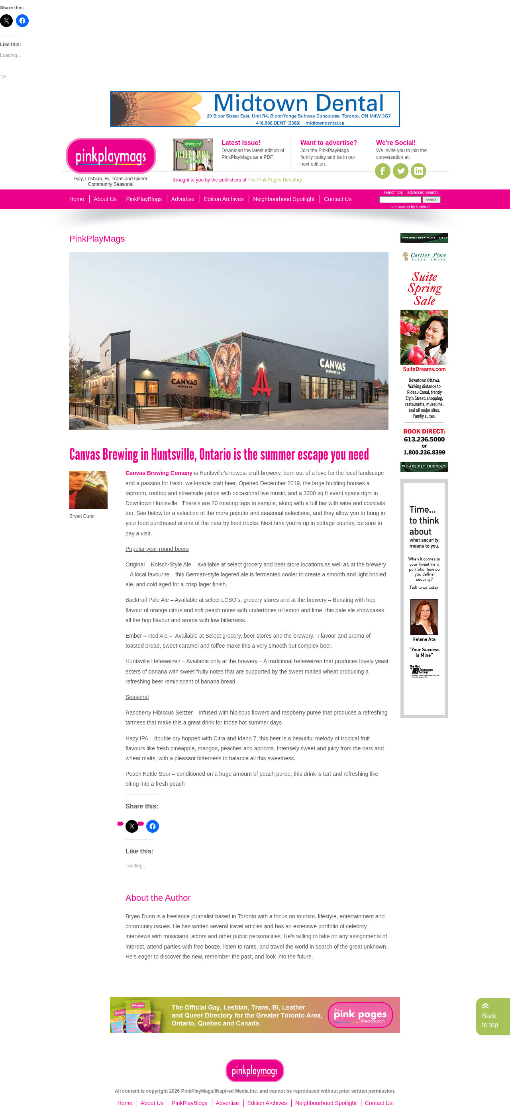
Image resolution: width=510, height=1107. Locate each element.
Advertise (182, 199)
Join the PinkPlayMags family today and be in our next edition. (327, 157)
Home (76, 199)
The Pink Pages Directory (275, 180)
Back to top (490, 1020)
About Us (105, 199)
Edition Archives (224, 199)
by (420, 207)
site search (400, 207)
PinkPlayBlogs (144, 199)
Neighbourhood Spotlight (283, 199)
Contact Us (337, 199)
